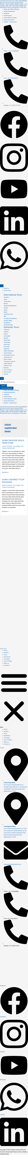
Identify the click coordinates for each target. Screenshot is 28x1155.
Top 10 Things (8, 370)
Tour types (7, 659)
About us (6, 288)
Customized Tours (9, 355)
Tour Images (16, 446)
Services (6, 367)
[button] (14, 698)
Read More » (5, 472)
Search (3, 385)
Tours (5, 654)
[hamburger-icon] (1, 285)
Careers (6, 374)
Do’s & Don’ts (7, 372)
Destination (7, 657)
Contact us (7, 665)
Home (5, 650)
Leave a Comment (7, 446)
